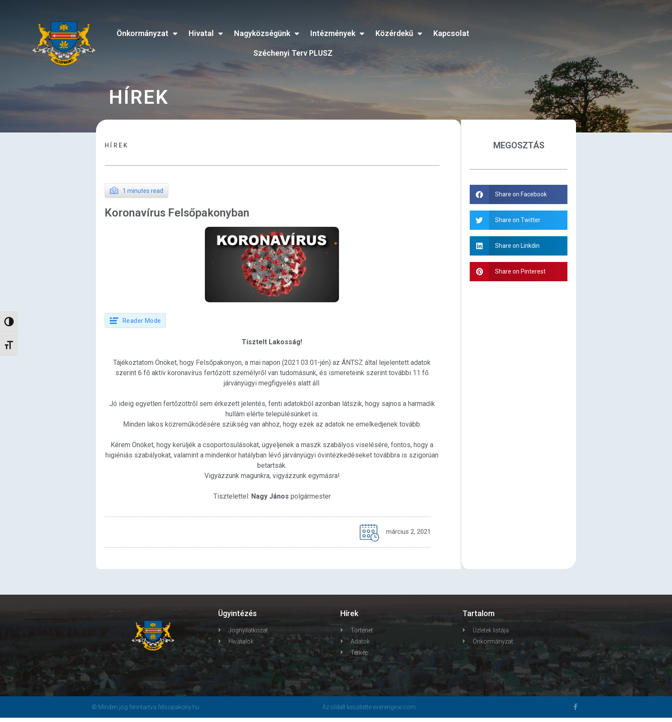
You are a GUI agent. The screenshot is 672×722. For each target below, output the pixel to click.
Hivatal (206, 33)
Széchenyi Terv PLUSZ (293, 52)
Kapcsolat (451, 33)
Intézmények (337, 33)
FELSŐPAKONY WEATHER (569, 36)
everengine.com (394, 711)
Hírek (117, 145)
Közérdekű (398, 33)
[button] (519, 194)
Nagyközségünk (266, 33)
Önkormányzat (147, 33)
